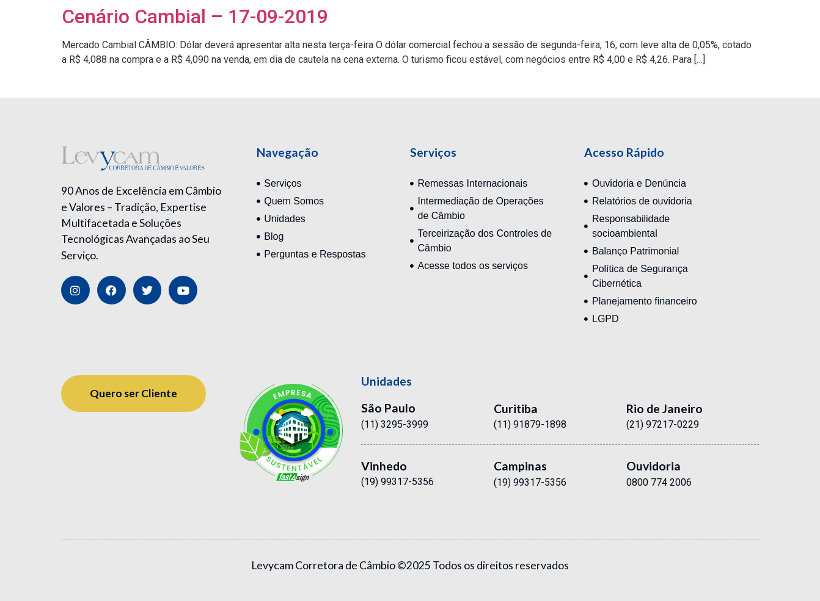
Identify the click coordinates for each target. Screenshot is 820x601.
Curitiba (516, 408)
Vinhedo (384, 466)
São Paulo (388, 408)
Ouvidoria (653, 466)
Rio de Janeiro (664, 408)
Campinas (520, 466)
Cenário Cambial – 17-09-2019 (195, 16)
